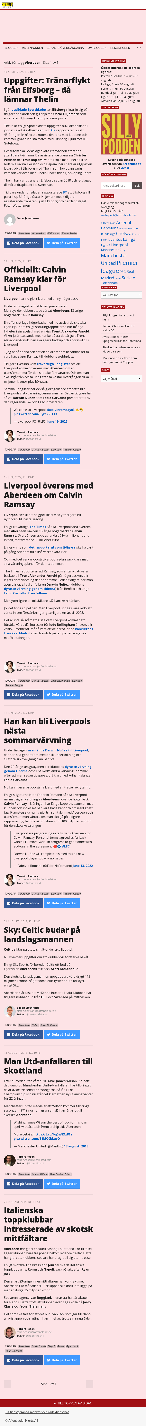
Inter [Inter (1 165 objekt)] (104, 240)
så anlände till (57, 750)
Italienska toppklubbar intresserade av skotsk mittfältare (48, 1224)
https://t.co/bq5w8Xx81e (52, 1134)
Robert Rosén (26, 1156)
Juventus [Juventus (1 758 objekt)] (115, 239)
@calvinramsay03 (61, 410)
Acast (125, 168)
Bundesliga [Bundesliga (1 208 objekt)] (108, 234)
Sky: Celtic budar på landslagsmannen (42, 934)
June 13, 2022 (83, 866)
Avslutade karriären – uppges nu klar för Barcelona (122, 339)
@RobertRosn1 (35, 1163)
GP (53, 130)
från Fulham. (26, 593)
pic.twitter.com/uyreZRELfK (35, 414)
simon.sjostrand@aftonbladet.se (36, 1011)
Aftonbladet (132, 164)
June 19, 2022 (57, 421)
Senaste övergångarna (65, 47)
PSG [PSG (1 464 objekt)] (123, 272)
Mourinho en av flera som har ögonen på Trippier (120, 360)
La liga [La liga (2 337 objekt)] (129, 239)
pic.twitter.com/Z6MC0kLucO (37, 1138)
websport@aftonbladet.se (119, 215)
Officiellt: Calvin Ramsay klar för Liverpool (35, 279)
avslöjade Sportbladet (29, 109)
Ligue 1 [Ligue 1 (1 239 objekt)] (105, 245)
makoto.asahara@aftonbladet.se (37, 435)
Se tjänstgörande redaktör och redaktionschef (37, 1412)
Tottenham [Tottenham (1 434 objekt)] (109, 283)
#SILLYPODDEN (32, 47)
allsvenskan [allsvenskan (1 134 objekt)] (108, 223)
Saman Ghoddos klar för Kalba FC (119, 328)
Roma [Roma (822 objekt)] (118, 278)
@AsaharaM (33, 439)
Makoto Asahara (28, 432)
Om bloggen (97, 47)
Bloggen (11, 47)
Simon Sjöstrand (28, 1007)
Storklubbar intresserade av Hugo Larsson (121, 349)
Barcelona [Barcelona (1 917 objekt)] (110, 227)
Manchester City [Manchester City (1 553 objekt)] (113, 249)
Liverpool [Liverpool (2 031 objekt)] (119, 244)
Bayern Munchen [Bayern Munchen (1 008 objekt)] (129, 228)
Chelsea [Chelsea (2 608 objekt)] (124, 233)
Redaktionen (120, 47)
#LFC (66, 846)
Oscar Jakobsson (28, 218)
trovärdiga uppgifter (53, 364)
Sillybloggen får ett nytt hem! (118, 317)
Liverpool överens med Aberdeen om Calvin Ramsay (48, 495)
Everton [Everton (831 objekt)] (136, 234)
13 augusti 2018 (76, 1146)
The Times (37, 527)
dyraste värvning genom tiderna (29, 589)
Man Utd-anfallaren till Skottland (48, 1066)
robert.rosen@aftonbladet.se (34, 1332)
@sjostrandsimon (36, 1014)
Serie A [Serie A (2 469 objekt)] (128, 278)
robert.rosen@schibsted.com (34, 1160)
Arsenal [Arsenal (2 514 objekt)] (123, 222)
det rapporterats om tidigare (52, 547)
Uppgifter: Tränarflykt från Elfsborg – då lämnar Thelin (47, 89)
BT (65, 192)
